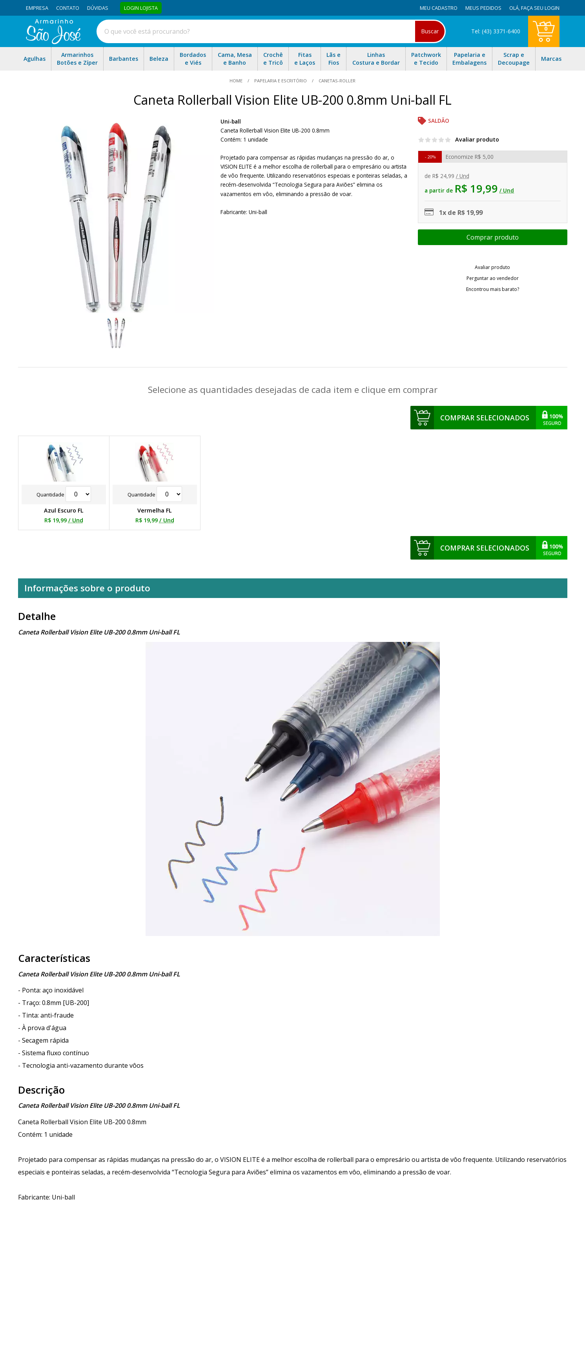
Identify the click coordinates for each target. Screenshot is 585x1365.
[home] (53, 42)
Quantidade (63, 494)
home (237, 81)
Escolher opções (492, 237)
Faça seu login (540, 7)
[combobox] (271, 31)
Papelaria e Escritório (280, 81)
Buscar (430, 31)
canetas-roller (336, 81)
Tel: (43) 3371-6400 (495, 31)
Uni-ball (231, 121)
